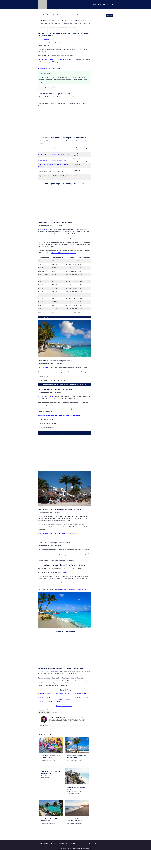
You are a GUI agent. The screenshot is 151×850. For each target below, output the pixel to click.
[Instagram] (93, 843)
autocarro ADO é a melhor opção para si (63, 253)
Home (44, 15)
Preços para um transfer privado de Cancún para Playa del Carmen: (59, 415)
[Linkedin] (95, 843)
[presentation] (51, 745)
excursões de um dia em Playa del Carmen (73, 589)
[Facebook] (90, 843)
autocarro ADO (43, 229)
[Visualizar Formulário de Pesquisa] (112, 4)
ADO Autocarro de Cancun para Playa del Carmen (53, 154)
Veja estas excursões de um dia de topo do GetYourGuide (55, 60)
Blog (104, 4)
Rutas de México (51, 15)
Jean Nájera (46, 39)
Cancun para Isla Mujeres (64, 706)
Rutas (100, 4)
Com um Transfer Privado (45, 396)
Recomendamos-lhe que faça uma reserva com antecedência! (57, 533)
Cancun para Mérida (44, 697)
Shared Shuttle (44, 368)
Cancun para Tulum (81, 693)
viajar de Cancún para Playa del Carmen (50, 68)
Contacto (72, 843)
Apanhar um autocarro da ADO (47, 671)
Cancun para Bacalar (81, 697)
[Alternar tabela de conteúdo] (53, 88)
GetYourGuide (61, 572)
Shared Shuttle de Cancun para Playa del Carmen (53, 160)
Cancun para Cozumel (45, 701)
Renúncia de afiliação (60, 843)
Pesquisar (109, 15)
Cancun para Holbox (44, 693)
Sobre (95, 4)
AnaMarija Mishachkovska (49, 760)
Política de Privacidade (45, 843)
